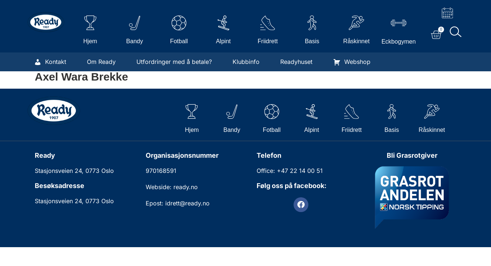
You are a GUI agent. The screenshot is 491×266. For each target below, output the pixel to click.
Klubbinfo (246, 61)
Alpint (223, 41)
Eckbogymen (399, 41)
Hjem (90, 41)
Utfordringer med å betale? (174, 61)
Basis (312, 41)
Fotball (179, 41)
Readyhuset (296, 61)
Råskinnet (356, 41)
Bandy (134, 41)
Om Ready (101, 61)
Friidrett (268, 41)
